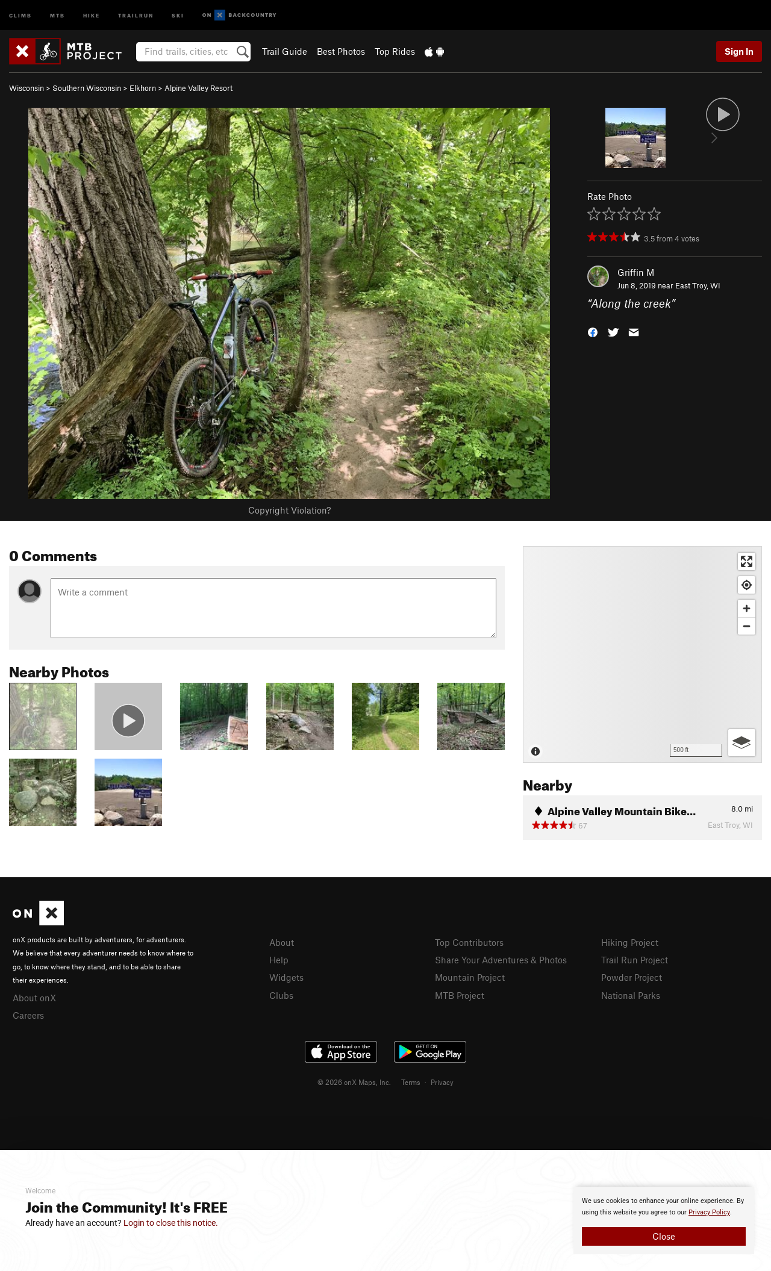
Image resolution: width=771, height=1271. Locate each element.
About (281, 942)
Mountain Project (470, 977)
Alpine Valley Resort (198, 88)
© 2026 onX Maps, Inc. (354, 1082)
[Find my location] (746, 585)
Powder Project (631, 977)
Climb (20, 15)
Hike (91, 15)
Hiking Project (629, 942)
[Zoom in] (746, 608)
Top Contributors (469, 942)
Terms (410, 1082)
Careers (28, 1015)
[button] (592, 331)
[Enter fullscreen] (746, 561)
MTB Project (459, 995)
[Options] (741, 742)
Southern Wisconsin (86, 88)
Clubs (281, 995)
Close (663, 1236)
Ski (178, 15)
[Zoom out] (746, 626)
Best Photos (341, 51)
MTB (57, 15)
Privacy (442, 1082)
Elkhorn (143, 88)
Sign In (739, 51)
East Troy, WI (697, 285)
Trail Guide (284, 51)
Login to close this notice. (170, 1223)
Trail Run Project (634, 959)
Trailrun (136, 15)
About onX (34, 997)
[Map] (642, 654)
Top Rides (395, 51)
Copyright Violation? (289, 510)
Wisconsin (26, 88)
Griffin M (635, 272)
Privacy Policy (709, 1212)
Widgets (286, 977)
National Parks (630, 995)
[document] (664, 1220)
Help (279, 959)
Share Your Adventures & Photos (501, 959)
